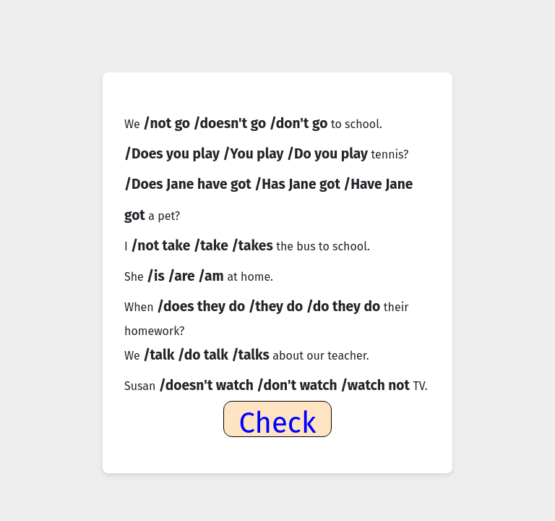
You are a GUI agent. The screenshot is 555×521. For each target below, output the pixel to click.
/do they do (345, 306)
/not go (168, 123)
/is (157, 276)
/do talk (205, 355)
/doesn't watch (208, 385)
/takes (253, 245)
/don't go (300, 123)
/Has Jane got (298, 184)
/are (183, 276)
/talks (251, 355)
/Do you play (329, 153)
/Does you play (173, 153)
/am (212, 276)
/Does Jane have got (189, 184)
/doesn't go (232, 123)
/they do (277, 306)
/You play (255, 153)
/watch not (376, 385)
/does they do (203, 306)
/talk (160, 355)
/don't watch (298, 385)
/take (213, 245)
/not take (162, 245)
